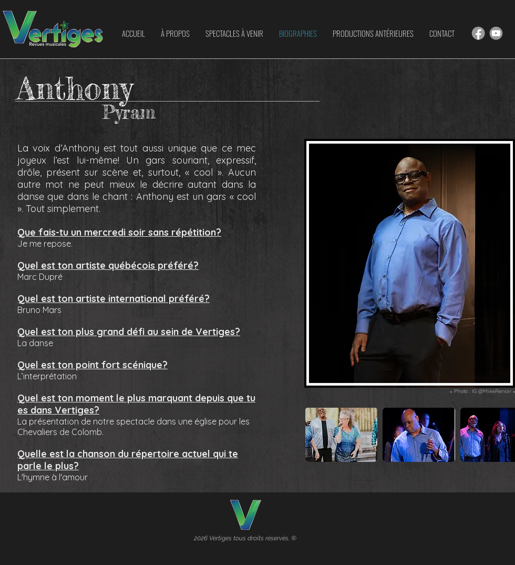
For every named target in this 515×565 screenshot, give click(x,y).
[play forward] (502, 435)
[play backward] (318, 435)
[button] (341, 435)
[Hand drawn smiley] (478, 33)
